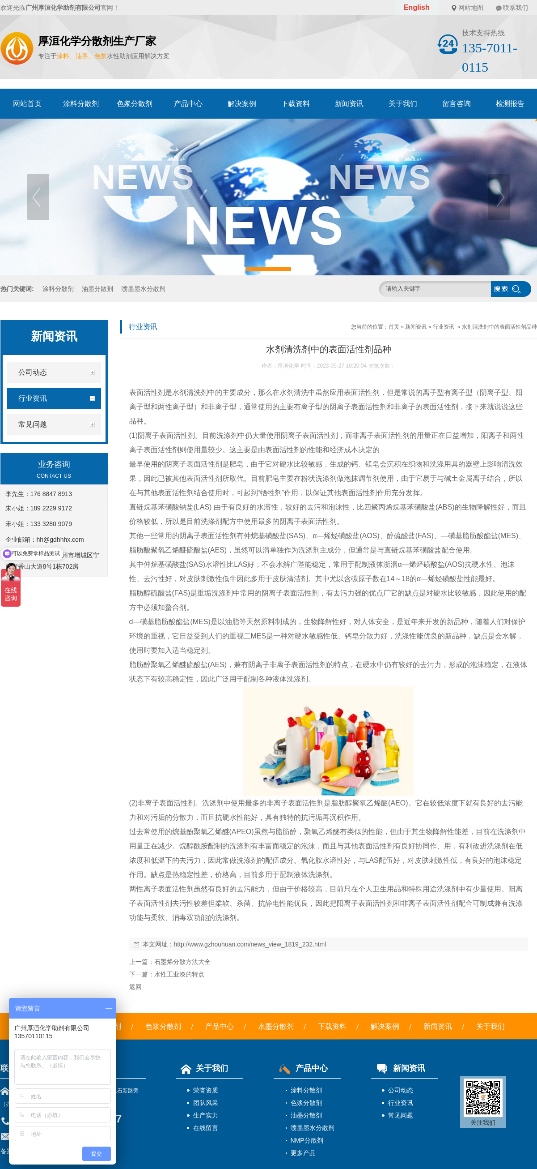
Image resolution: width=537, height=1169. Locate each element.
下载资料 (295, 103)
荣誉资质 (205, 1090)
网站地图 (470, 7)
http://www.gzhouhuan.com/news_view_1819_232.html (250, 944)
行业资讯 (443, 327)
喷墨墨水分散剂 (143, 288)
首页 (394, 327)
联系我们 (515, 7)
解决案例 (242, 103)
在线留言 (205, 1127)
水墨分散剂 (276, 1026)
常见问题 (400, 1115)
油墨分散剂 (97, 288)
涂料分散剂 (81, 103)
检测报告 (510, 103)
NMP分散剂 (307, 1140)
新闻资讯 (349, 103)
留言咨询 (456, 103)
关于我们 (403, 103)
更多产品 (303, 1152)
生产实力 (205, 1115)
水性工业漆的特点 (179, 974)
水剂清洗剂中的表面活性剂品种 (499, 327)
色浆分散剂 (134, 103)
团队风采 (205, 1102)
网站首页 (27, 103)
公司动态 (400, 1090)
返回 (135, 986)
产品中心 (188, 103)
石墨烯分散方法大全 (182, 961)
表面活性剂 (147, 392)
